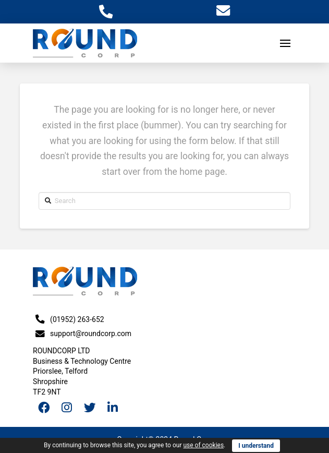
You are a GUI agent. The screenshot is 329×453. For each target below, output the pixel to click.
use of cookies (203, 445)
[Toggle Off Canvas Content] (285, 43)
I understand (256, 445)
